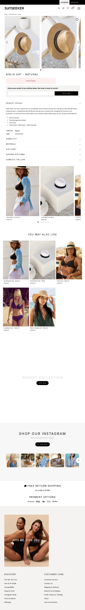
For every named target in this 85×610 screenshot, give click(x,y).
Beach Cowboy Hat (39, 328)
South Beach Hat (13, 217)
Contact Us (48, 539)
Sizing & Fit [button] (43, 139)
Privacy (41, 607)
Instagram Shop (10, 550)
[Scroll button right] (78, 416)
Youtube (9, 580)
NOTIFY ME (66, 93)
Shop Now (42, 361)
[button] (6, 42)
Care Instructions (50, 558)
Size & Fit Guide (10, 539)
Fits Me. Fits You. (10, 535)
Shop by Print (9, 547)
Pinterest (9, 584)
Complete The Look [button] (43, 159)
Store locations (10, 554)
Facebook (9, 573)
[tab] (43, 103)
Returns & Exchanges (52, 547)
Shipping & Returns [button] (43, 154)
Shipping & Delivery (51, 543)
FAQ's (46, 554)
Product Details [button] (43, 103)
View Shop (43, 400)
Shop (5, 14)
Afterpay (7, 558)
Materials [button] (43, 144)
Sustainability (9, 543)
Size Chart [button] (43, 149)
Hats (19, 14)
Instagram (9, 576)
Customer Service (51, 535)
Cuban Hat (63, 281)
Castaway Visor (11, 328)
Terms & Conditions (31, 607)
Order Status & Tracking (53, 550)
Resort (17, 131)
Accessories (12, 14)
